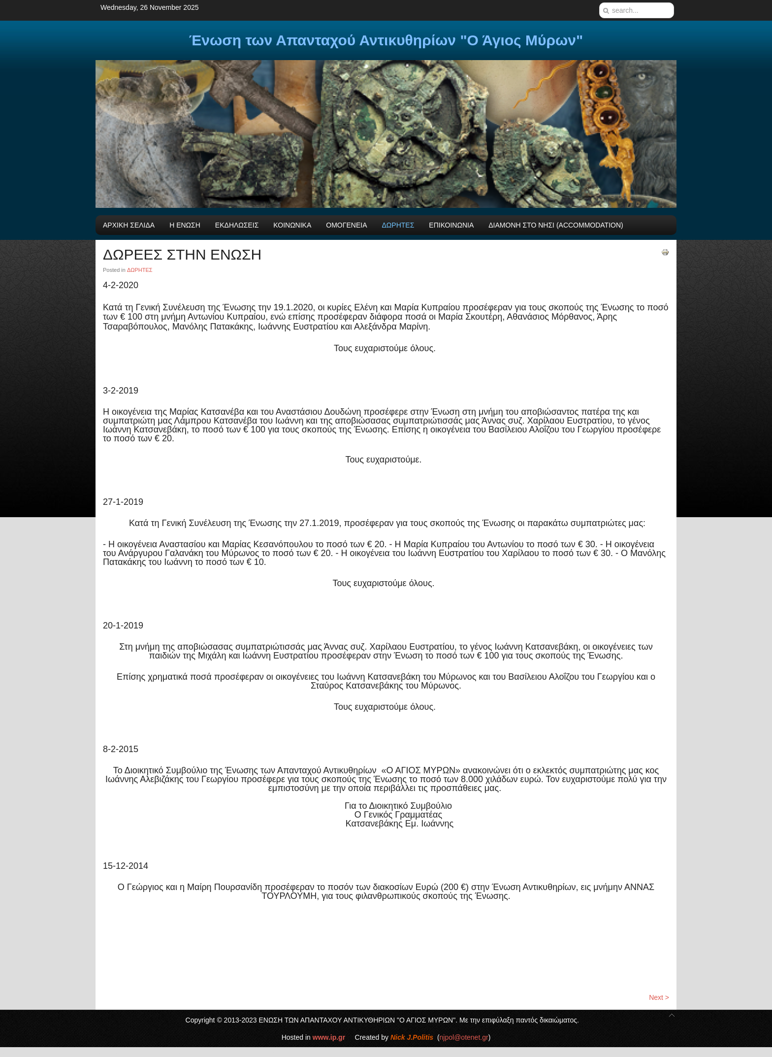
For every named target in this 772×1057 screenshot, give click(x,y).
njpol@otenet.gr (464, 1037)
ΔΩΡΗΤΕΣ (140, 270)
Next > (659, 997)
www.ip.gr (329, 1037)
